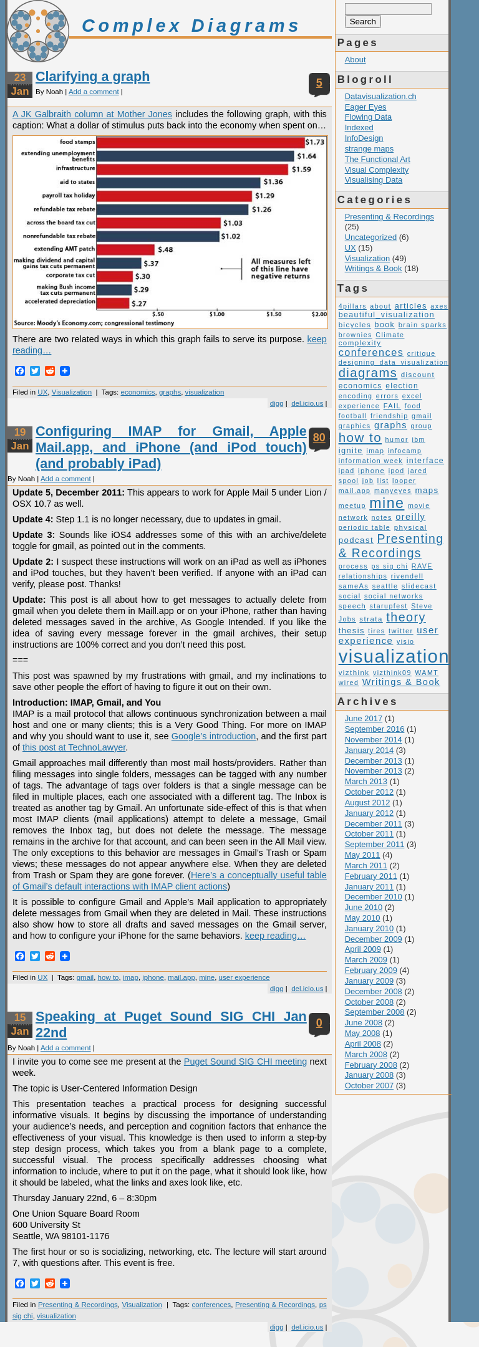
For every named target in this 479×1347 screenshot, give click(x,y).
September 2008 (375, 1012)
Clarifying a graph (93, 76)
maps (426, 490)
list (383, 480)
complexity (360, 343)
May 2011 (362, 855)
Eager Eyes (366, 107)
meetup (352, 505)
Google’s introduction (214, 736)
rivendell (407, 576)
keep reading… (275, 936)
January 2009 (369, 980)
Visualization (72, 392)
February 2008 (371, 1065)
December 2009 (373, 939)
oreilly (410, 517)
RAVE (422, 566)
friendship (389, 415)
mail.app (181, 977)
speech (352, 606)
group (421, 425)
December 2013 (373, 760)
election (402, 385)
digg (277, 403)
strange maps (369, 148)
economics (138, 392)
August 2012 (367, 802)
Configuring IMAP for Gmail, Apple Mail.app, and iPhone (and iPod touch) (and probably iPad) (171, 447)
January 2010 (369, 928)
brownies (355, 334)
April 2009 (363, 949)
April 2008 (363, 1043)
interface (425, 460)
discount (418, 374)
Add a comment (94, 91)
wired (349, 682)
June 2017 (364, 718)
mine (207, 977)
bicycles (355, 324)
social (350, 596)
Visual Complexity (377, 170)
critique (421, 353)
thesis (352, 630)
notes (381, 517)
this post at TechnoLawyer (73, 747)
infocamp (405, 450)
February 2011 (371, 876)
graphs (170, 392)
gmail (85, 977)
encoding (356, 396)
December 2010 (373, 896)
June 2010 (364, 907)
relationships (363, 576)
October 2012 (369, 792)
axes (439, 306)
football (353, 415)
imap (130, 977)
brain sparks (423, 324)
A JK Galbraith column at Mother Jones (92, 114)
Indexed (359, 127)
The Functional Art (377, 159)
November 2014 (373, 739)
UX (42, 392)
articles (411, 305)
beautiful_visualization (387, 314)
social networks (393, 596)
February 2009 (371, 970)
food (413, 406)
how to (108, 977)
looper (404, 480)
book (385, 324)
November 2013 (373, 770)
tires (376, 631)
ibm (418, 439)
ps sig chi (389, 566)
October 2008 (369, 1002)
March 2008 (366, 1054)
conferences (211, 1304)
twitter (401, 631)
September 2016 (375, 729)
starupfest (389, 606)
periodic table (365, 527)
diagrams (368, 373)
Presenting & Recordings (78, 1304)
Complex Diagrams (192, 26)
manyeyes (393, 490)
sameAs (354, 586)
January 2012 (369, 813)
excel (412, 396)
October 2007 (369, 1085)
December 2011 (373, 823)
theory (406, 617)
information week (371, 460)
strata (370, 619)
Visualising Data (374, 180)
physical (410, 527)
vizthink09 (392, 672)
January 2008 (369, 1075)
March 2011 (366, 865)
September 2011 (375, 844)
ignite (351, 450)
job (368, 480)
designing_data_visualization (394, 362)
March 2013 (366, 781)
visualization (205, 392)
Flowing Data (368, 117)
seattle (385, 586)
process (353, 566)
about (380, 306)
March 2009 (366, 959)
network (353, 517)
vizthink (354, 672)
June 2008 (364, 1022)
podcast (356, 540)
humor (397, 439)
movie (419, 505)
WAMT (426, 672)
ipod (397, 470)
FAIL (393, 406)
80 (319, 437)
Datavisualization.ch (381, 96)
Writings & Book (373, 268)
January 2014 (369, 750)
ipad (347, 470)
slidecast (419, 586)
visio (406, 641)
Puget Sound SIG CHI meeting (245, 1062)
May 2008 (362, 1033)
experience (359, 406)
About (355, 59)
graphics (355, 425)
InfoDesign (364, 138)
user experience (244, 977)
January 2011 (369, 886)
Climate (389, 334)
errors (387, 396)
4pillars (353, 306)
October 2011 (369, 833)
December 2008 (373, 991)
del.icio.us (307, 403)
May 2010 (362, 918)
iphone (153, 977)
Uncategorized (371, 237)
